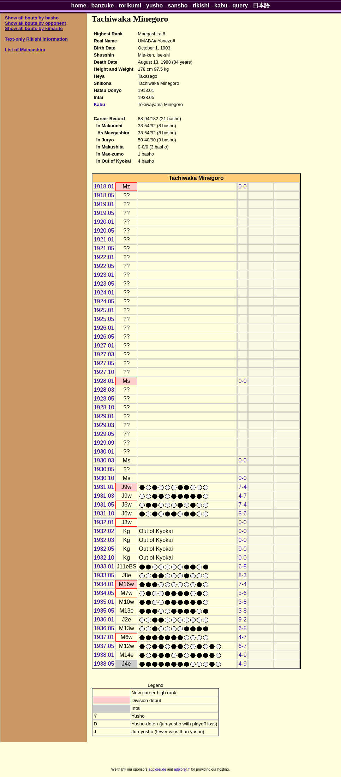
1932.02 (104, 531)
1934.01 (104, 584)
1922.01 (104, 257)
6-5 (242, 566)
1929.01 (104, 416)
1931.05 (104, 505)
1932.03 (104, 540)
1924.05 (104, 301)
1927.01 (104, 346)
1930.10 (104, 478)
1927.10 (104, 372)
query (240, 5)
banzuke (102, 5)
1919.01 (104, 204)
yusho (154, 5)
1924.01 (104, 293)
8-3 (242, 575)
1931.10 (104, 513)
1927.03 (104, 354)
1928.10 (104, 407)
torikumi (130, 5)
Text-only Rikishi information (36, 39)
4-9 (242, 655)
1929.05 (104, 434)
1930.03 (104, 460)
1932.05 (104, 549)
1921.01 (104, 239)
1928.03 (104, 390)
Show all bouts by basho (32, 18)
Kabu (99, 104)
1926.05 (104, 337)
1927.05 (104, 363)
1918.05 (104, 195)
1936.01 (104, 620)
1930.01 (104, 452)
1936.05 (104, 628)
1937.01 (104, 637)
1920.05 (104, 231)
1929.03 (104, 425)
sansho (177, 5)
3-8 (242, 602)
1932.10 (104, 558)
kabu (220, 5)
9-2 (242, 620)
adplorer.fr (182, 769)
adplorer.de (157, 769)
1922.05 (104, 266)
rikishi (201, 5)
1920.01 (104, 222)
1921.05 (104, 248)
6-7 (242, 646)
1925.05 (104, 319)
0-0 (242, 186)
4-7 (242, 496)
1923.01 (104, 275)
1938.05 (104, 664)
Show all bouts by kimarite (34, 28)
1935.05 (104, 611)
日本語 (261, 5)
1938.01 (104, 655)
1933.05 (104, 575)
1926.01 (104, 328)
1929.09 (104, 443)
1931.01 (104, 487)
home (78, 5)
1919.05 (104, 213)
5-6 (242, 513)
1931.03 (104, 496)
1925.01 (104, 310)
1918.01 (104, 186)
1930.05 (104, 469)
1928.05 (104, 399)
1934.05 (104, 593)
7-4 (242, 487)
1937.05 (104, 646)
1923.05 (104, 284)
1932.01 (104, 522)
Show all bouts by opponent (35, 23)
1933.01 (104, 566)
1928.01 (104, 381)
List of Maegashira (25, 49)
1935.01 (104, 602)
